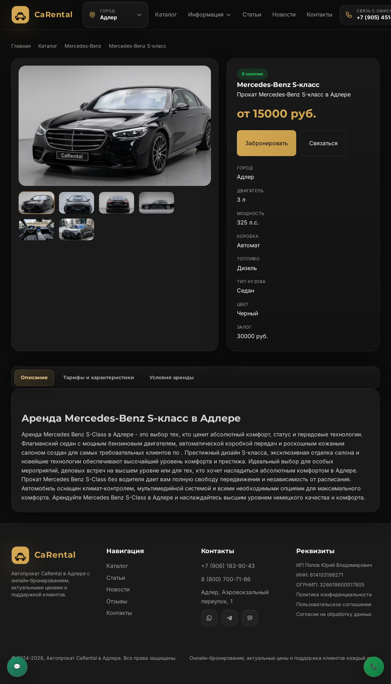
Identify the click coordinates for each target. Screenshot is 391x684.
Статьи (252, 14)
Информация (209, 14)
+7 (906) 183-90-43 (228, 565)
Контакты (319, 14)
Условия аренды (172, 377)
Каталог (166, 14)
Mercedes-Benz (83, 46)
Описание (34, 377)
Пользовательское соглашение (333, 604)
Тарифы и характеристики (98, 377)
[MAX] (250, 618)
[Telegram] (229, 618)
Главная (21, 46)
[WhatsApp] (209, 618)
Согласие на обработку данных (334, 614)
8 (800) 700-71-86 (226, 579)
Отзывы (116, 601)
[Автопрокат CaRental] (43, 15)
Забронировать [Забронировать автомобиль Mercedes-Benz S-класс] (266, 143)
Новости (284, 14)
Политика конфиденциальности (334, 594)
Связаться (323, 143)
